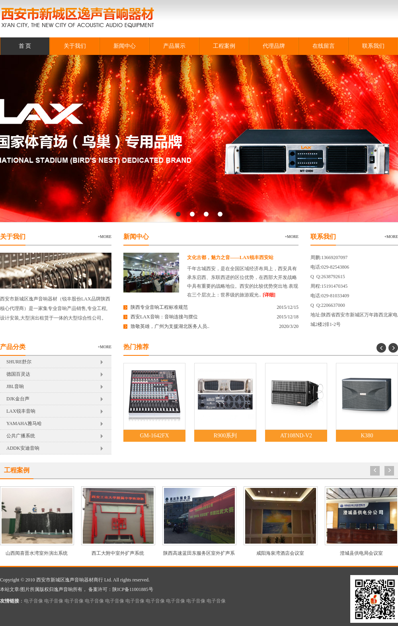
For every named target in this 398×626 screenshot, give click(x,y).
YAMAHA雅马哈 (24, 423)
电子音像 (33, 601)
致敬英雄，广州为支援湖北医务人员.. (170, 326)
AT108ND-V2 (296, 436)
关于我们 (75, 46)
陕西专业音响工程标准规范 (159, 307)
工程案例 (224, 46)
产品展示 (174, 46)
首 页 (25, 46)
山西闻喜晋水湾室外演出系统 (37, 553)
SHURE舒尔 (18, 362)
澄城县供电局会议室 (361, 553)
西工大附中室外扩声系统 (118, 553)
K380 (367, 436)
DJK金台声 (17, 399)
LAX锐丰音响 (20, 411)
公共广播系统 (20, 436)
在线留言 (323, 46)
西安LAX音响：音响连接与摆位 (164, 317)
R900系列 (225, 436)
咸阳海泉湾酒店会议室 (280, 553)
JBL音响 (15, 386)
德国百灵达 (18, 374)
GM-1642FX (154, 436)
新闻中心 (124, 46)
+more (104, 236)
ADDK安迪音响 (22, 448)
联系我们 (373, 46)
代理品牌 (274, 46)
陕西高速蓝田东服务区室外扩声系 (199, 553)
